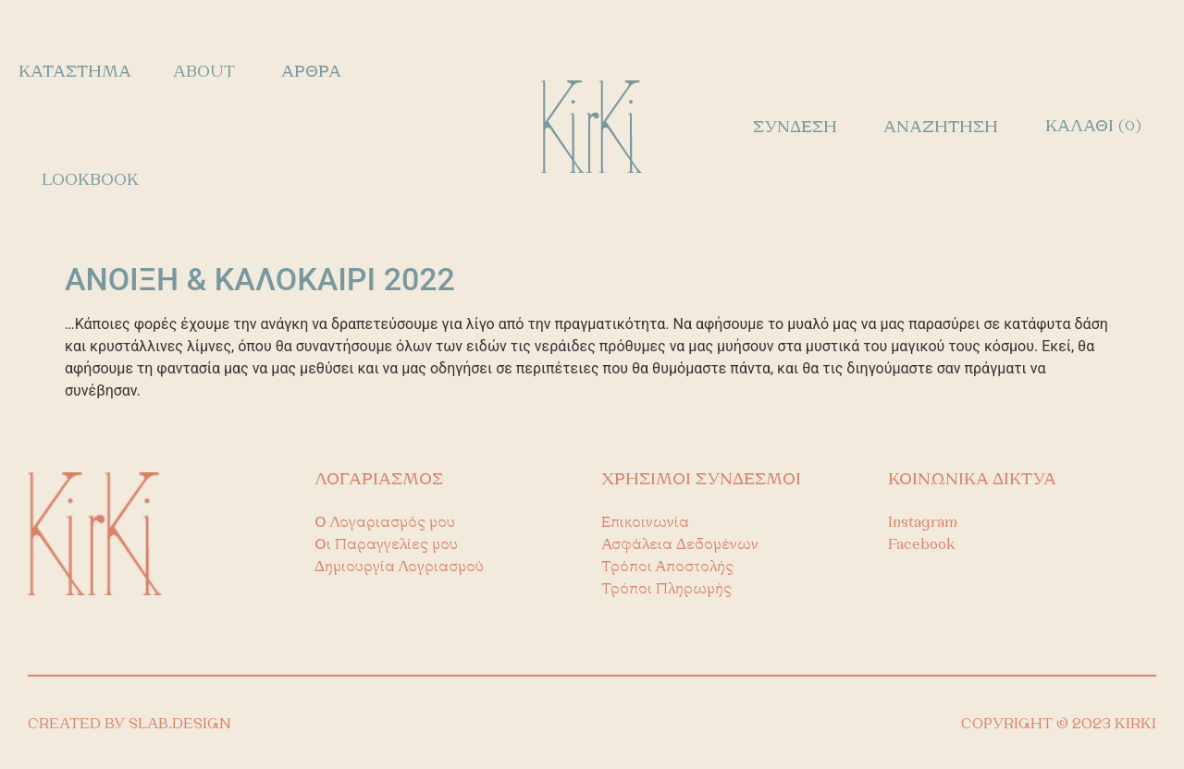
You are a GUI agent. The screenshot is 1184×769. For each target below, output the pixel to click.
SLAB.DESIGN (180, 724)
